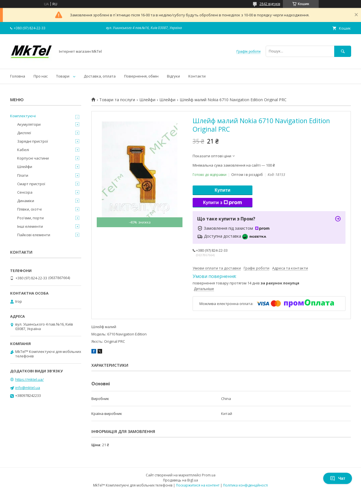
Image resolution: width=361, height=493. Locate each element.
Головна (17, 76)
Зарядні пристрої (32, 141)
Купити (222, 190)
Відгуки (173, 76)
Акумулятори (29, 124)
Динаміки (25, 200)
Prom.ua (208, 475)
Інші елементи (30, 226)
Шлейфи (147, 100)
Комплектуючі (23, 115)
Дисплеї (24, 132)
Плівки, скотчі (29, 209)
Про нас (41, 76)
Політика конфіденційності (245, 485)
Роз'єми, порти (30, 217)
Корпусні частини (33, 158)
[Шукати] (342, 51)
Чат (337, 478)
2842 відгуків (269, 3)
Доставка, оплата (100, 76)
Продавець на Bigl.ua (180, 480)
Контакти (197, 76)
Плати (22, 175)
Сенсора (24, 192)
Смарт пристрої (31, 183)
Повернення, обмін (141, 76)
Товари (62, 76)
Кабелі (23, 149)
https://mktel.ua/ (29, 379)
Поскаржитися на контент (197, 485)
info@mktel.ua (27, 387)
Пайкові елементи (33, 234)
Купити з (222, 202)
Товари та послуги (117, 100)
